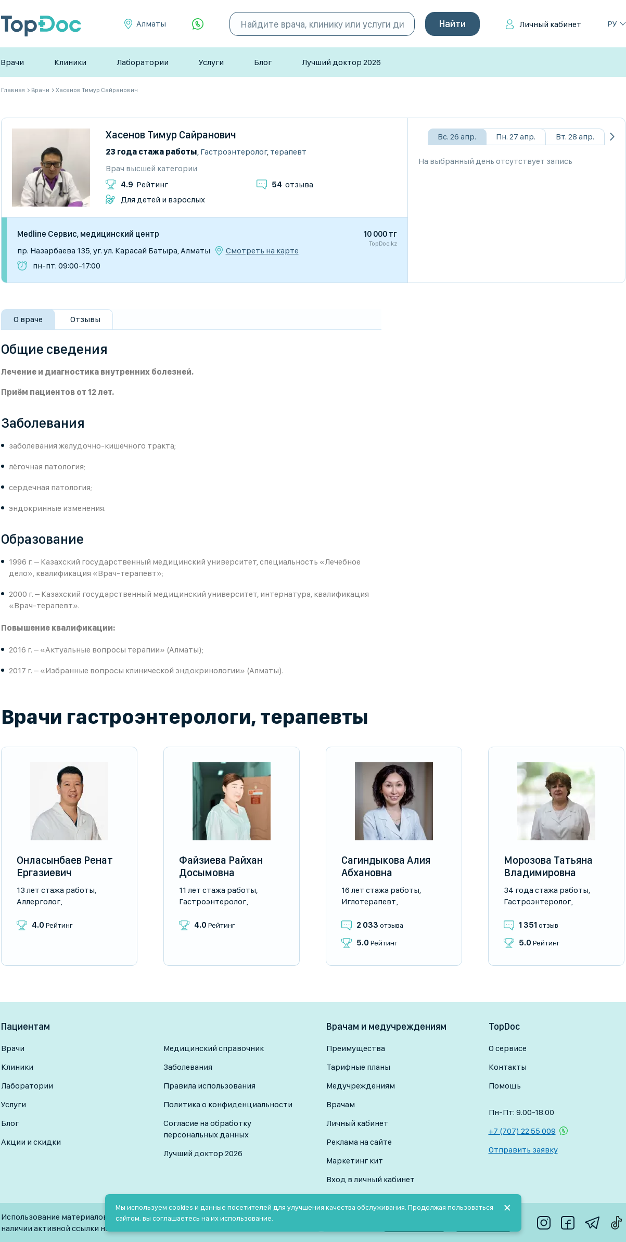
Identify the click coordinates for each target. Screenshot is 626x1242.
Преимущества (355, 1048)
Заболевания (187, 1067)
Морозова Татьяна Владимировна (548, 866)
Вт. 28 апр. (575, 137)
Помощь (505, 1086)
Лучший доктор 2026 (341, 62)
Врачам (340, 1104)
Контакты (508, 1067)
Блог (263, 62)
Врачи (12, 62)
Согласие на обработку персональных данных (207, 1128)
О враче (28, 319)
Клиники (70, 62)
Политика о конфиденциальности (227, 1104)
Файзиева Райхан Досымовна (221, 866)
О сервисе (508, 1048)
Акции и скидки (31, 1142)
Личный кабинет (550, 24)
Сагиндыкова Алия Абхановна (385, 866)
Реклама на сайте (359, 1142)
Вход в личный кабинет (370, 1179)
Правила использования (209, 1086)
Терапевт (288, 152)
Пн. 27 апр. (515, 137)
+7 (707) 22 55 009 (522, 1131)
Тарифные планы (358, 1067)
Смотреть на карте (262, 250)
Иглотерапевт (368, 901)
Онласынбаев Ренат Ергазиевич (65, 866)
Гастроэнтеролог (233, 152)
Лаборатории (143, 62)
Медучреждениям (360, 1086)
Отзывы (85, 319)
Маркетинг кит (354, 1161)
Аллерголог (38, 901)
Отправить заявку (523, 1150)
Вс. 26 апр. (457, 137)
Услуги (211, 62)
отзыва (292, 184)
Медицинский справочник (213, 1048)
